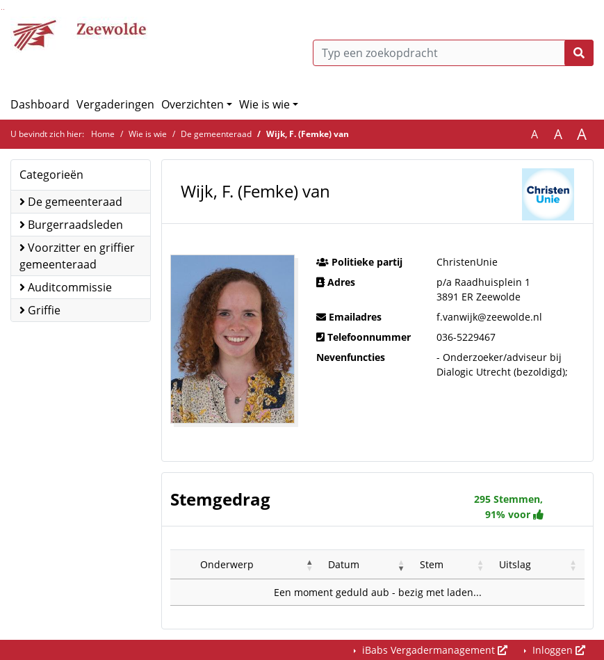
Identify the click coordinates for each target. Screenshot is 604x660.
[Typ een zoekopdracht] (453, 53)
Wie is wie (264, 104)
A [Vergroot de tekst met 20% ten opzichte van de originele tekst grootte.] (558, 134)
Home (103, 134)
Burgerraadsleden (71, 224)
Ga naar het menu (3, 9)
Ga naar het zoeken (1, 9)
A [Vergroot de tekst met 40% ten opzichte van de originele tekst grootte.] (582, 134)
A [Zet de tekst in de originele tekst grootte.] (534, 134)
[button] (310, 565)
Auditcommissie (65, 287)
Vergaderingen (115, 104)
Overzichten (192, 104)
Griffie (39, 310)
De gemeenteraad (216, 134)
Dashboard (40, 104)
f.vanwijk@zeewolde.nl (489, 316)
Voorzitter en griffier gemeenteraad (77, 256)
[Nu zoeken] (579, 53)
